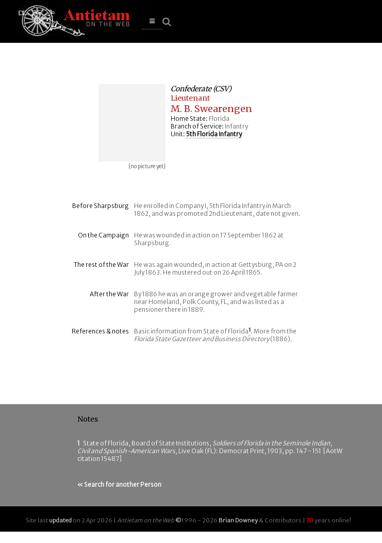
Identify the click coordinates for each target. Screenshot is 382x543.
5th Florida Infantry (214, 134)
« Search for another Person (119, 484)
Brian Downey (238, 520)
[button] (152, 21)
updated (60, 520)
